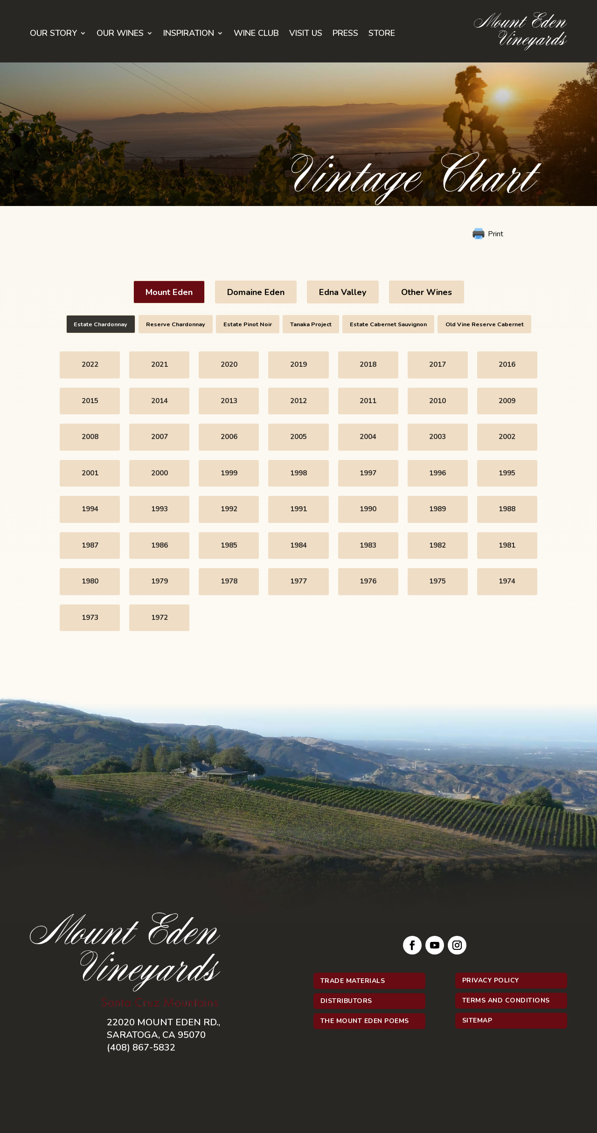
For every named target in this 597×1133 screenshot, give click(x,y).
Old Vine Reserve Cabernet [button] (484, 324)
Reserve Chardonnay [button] (175, 324)
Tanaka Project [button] (311, 324)
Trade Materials (352, 980)
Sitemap (477, 1020)
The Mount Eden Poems (364, 1020)
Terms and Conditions (506, 1000)
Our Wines (120, 34)
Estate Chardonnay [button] (100, 324)
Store (381, 34)
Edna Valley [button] (343, 292)
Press (345, 34)
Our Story (53, 34)
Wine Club (256, 34)
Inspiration (188, 34)
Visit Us (305, 34)
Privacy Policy (490, 980)
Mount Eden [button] (169, 292)
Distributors (346, 1000)
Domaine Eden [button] (256, 292)
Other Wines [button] (426, 292)
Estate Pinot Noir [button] (247, 324)
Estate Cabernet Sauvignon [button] (388, 324)
